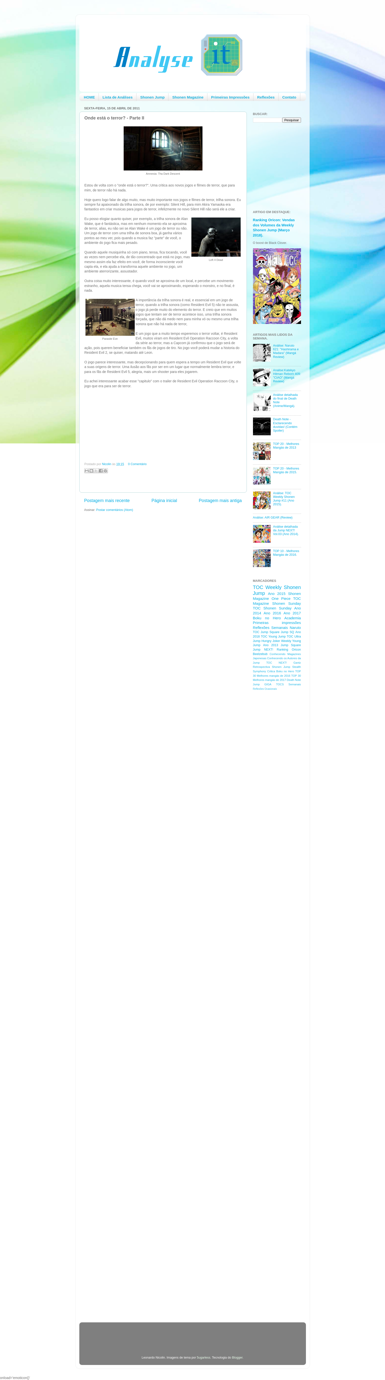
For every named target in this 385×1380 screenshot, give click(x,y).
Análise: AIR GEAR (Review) (273, 517)
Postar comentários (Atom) (114, 510)
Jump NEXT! (263, 649)
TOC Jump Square (266, 632)
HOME (89, 97)
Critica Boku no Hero (280, 671)
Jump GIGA (262, 684)
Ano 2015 (276, 593)
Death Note (294, 679)
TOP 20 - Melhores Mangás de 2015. (286, 470)
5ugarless (203, 1357)
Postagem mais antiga (220, 500)
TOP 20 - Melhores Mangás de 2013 (286, 445)
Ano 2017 (292, 613)
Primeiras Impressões (230, 97)
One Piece (281, 598)
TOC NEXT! (276, 662)
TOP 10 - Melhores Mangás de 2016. (286, 552)
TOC (258, 587)
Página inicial (164, 500)
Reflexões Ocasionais (265, 689)
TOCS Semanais (288, 684)
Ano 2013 (270, 645)
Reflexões (266, 97)
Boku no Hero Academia (277, 618)
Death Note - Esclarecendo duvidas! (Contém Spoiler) (285, 425)
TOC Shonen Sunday (272, 608)
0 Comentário (137, 464)
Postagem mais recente (107, 500)
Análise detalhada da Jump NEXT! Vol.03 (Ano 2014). (286, 530)
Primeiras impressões (277, 623)
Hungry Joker (270, 641)
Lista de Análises (117, 97)
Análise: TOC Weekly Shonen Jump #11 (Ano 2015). (284, 498)
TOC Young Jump (273, 636)
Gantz (297, 662)
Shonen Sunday (286, 603)
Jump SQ (287, 632)
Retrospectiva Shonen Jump (271, 666)
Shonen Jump (152, 97)
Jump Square (291, 645)
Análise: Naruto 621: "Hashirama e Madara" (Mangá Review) (286, 351)
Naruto (295, 627)
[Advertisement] (272, 772)
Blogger (237, 1357)
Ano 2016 (272, 613)
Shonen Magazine (187, 97)
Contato (289, 97)
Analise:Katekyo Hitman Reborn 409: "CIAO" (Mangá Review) (287, 376)
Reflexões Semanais (270, 627)
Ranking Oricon (289, 649)
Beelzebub (260, 654)
